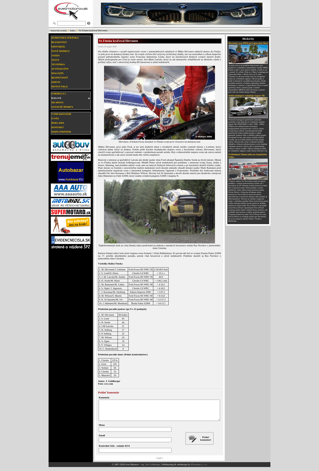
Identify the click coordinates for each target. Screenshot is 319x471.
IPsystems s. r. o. (199, 468)
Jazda (55, 55)
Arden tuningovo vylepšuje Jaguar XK (246, 95)
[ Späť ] (159, 462)
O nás (55, 118)
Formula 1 (58, 93)
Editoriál (58, 46)
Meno (102, 429)
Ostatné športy (62, 107)
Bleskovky (59, 42)
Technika (58, 64)
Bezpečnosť (59, 77)
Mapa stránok (61, 131)
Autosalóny (60, 68)
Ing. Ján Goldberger (150, 468)
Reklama (57, 122)
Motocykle (59, 86)
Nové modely (60, 51)
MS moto (57, 102)
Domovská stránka (59, 30)
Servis (55, 82)
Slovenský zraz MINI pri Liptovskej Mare (248, 43)
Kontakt (57, 127)
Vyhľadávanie (61, 114)
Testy (55, 60)
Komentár (104, 397)
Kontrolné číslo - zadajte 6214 (114, 449)
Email (102, 439)
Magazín (57, 73)
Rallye (73, 30)
